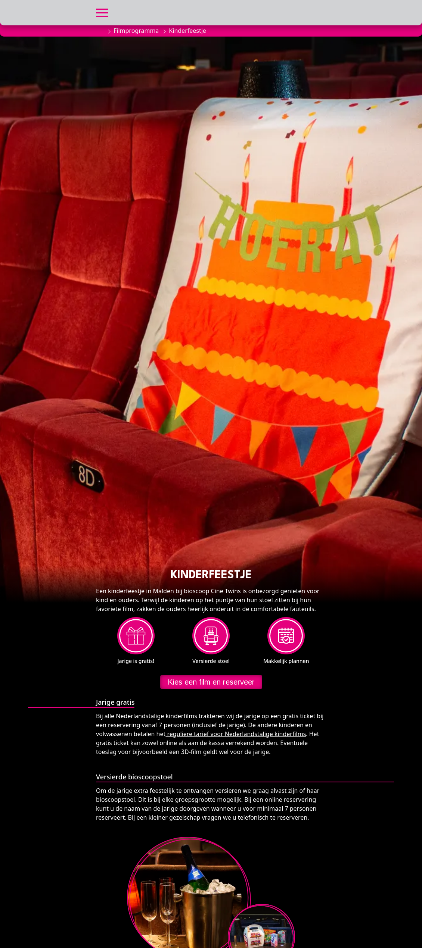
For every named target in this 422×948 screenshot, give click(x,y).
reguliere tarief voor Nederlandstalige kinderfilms (236, 734)
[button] (102, 11)
